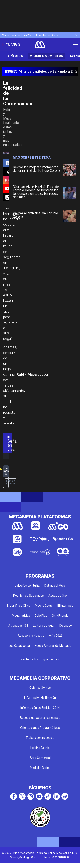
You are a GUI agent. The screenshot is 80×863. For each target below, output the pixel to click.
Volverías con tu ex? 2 (16, 35)
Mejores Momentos (46, 56)
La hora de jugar (44, 625)
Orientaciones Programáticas (40, 727)
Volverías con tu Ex (27, 585)
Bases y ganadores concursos (40, 717)
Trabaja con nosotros (40, 737)
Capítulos (14, 56)
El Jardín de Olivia (46, 35)
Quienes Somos (40, 687)
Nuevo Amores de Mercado (53, 645)
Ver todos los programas (40, 659)
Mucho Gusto (44, 605)
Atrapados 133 (18, 625)
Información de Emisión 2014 (40, 707)
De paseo (65, 625)
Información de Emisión (40, 697)
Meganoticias (21, 615)
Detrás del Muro (55, 585)
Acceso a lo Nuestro (31, 635)
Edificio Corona (10, 482)
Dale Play (41, 615)
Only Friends (60, 615)
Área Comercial (40, 757)
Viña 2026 (56, 635)
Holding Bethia (40, 747)
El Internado (65, 605)
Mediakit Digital (40, 767)
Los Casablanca (19, 645)
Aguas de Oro (57, 595)
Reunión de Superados (28, 595)
